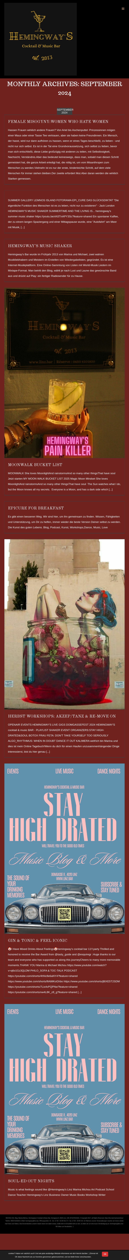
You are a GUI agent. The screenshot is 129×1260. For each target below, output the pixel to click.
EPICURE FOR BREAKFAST (36, 508)
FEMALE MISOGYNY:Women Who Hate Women (58, 122)
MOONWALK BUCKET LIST (35, 465)
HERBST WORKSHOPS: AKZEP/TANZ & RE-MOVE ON (62, 716)
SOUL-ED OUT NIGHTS (31, 1181)
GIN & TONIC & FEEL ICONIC (37, 941)
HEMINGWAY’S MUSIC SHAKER (40, 246)
